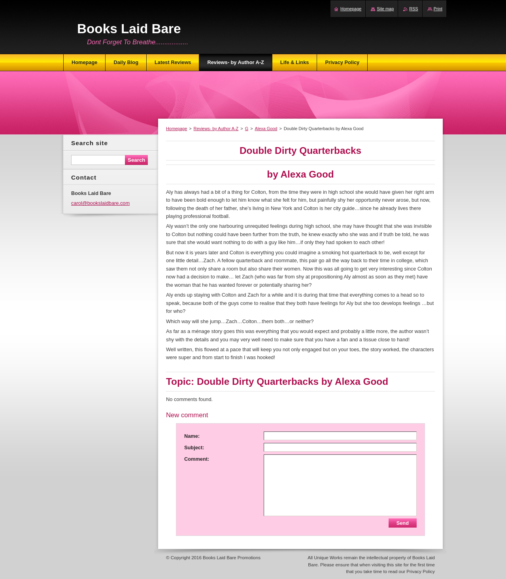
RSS (413, 8)
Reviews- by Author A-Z (216, 128)
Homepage (176, 128)
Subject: (194, 447)
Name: (192, 436)
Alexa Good (266, 128)
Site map (385, 8)
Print (438, 8)
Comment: (196, 459)
